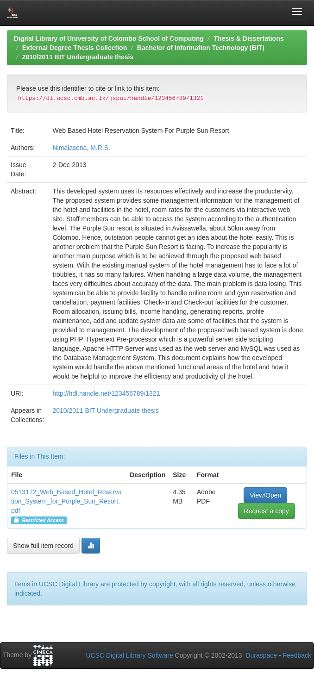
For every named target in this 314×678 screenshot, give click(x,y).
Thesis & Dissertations (249, 38)
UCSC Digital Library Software (129, 655)
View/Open (265, 495)
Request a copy (266, 511)
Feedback (297, 655)
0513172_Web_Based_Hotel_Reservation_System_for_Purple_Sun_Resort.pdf (66, 501)
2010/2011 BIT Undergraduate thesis (77, 57)
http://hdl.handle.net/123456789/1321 (106, 393)
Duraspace (261, 655)
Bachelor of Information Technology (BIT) (200, 47)
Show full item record (43, 545)
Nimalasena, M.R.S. (81, 147)
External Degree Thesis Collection (74, 47)
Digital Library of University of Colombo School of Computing (109, 38)
